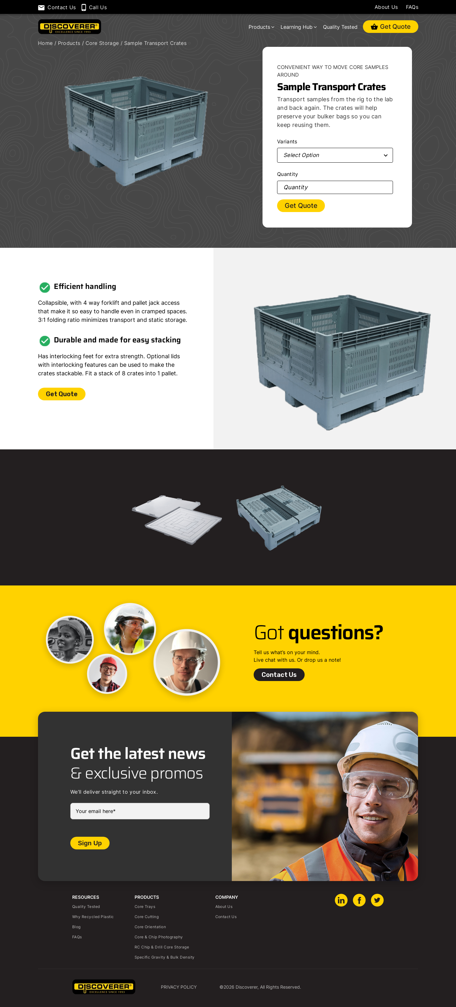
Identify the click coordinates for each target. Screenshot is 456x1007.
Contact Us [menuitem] (226, 916)
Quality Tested (340, 27)
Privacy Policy (179, 987)
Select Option (301, 155)
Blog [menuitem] (76, 926)
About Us (386, 7)
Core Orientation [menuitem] (150, 926)
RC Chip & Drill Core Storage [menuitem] (162, 947)
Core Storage (103, 43)
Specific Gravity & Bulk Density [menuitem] (165, 957)
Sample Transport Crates (155, 43)
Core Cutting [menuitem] (147, 916)
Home (46, 43)
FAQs (412, 7)
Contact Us (279, 675)
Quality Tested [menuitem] (86, 906)
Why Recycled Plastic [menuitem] (93, 916)
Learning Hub (297, 27)
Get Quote (399, 25)
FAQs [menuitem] (77, 937)
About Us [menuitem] (224, 906)
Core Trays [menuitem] (145, 906)
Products (259, 27)
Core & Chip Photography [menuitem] (159, 937)
